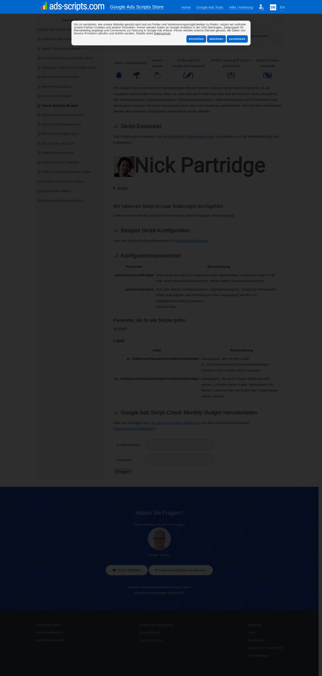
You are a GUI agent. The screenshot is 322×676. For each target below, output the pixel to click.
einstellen (196, 39)
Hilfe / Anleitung (241, 7)
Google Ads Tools (209, 7)
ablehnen (216, 39)
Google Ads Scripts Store (137, 6)
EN (282, 7)
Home (186, 7)
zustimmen (237, 39)
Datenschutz (162, 33)
